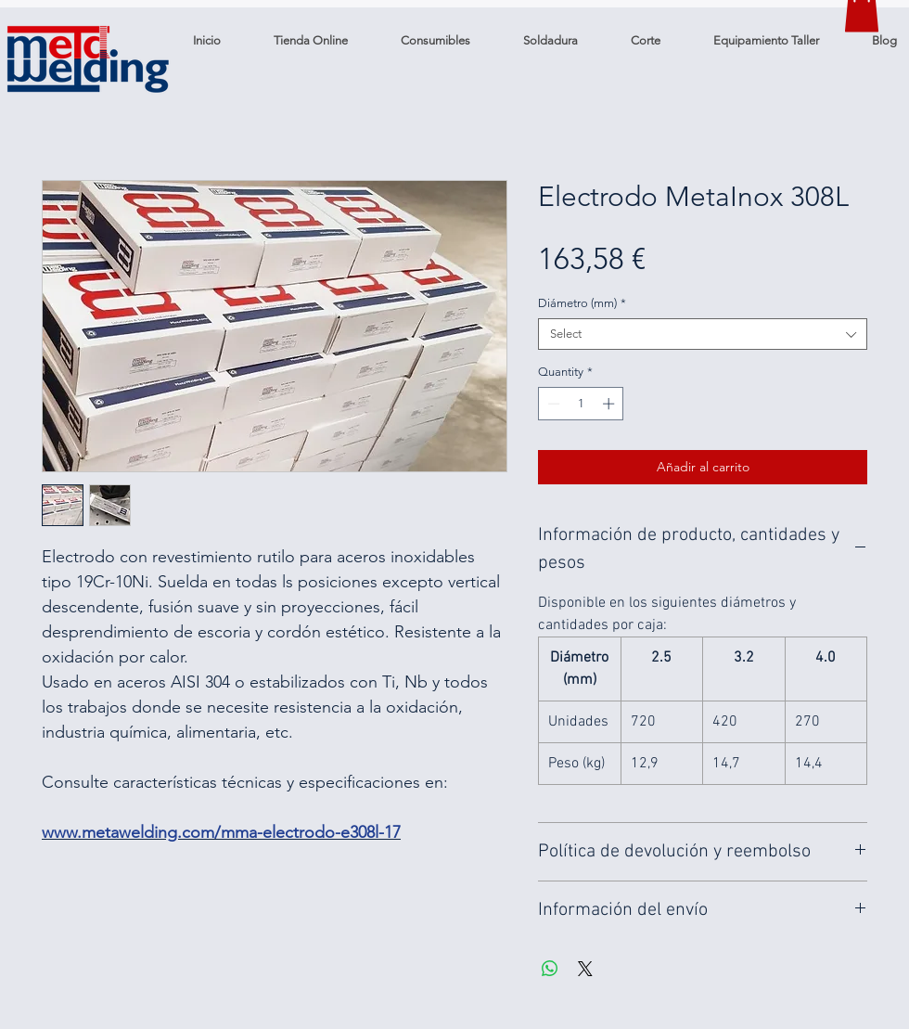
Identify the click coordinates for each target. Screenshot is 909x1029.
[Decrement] (552, 403)
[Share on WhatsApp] (550, 969)
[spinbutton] (581, 403)
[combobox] (702, 334)
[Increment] (610, 403)
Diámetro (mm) (582, 303)
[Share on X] (585, 969)
